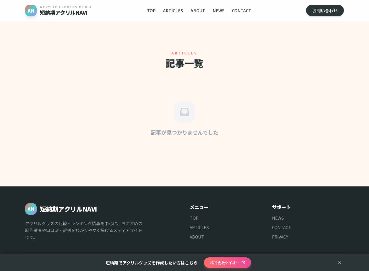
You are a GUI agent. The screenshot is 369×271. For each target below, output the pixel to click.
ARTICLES (173, 10)
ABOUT (198, 10)
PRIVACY (280, 237)
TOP (151, 10)
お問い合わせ (325, 10)
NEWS (219, 10)
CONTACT (241, 10)
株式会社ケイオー (227, 262)
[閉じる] (339, 262)
